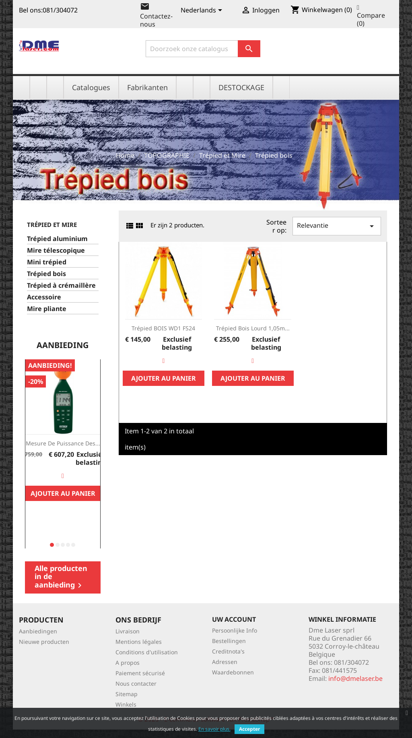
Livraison (127, 631)
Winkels (125, 704)
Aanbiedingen (38, 631)
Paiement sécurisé (140, 673)
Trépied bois (46, 274)
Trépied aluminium (57, 239)
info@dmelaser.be (355, 678)
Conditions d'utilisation (146, 652)
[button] (52, 545)
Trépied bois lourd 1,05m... (253, 328)
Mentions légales (138, 641)
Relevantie (337, 226)
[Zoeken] (203, 48)
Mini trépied (46, 262)
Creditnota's (228, 651)
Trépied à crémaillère (61, 285)
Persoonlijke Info (234, 630)
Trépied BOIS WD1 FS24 (163, 328)
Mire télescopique (56, 250)
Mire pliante (46, 309)
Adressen (224, 662)
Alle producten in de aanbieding (61, 576)
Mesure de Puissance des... (63, 443)
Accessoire (44, 297)
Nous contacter (136, 683)
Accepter (249, 729)
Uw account (234, 619)
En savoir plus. (214, 729)
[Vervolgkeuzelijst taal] (203, 11)
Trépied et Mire (52, 225)
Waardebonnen (233, 672)
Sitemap (126, 694)
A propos (127, 662)
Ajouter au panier (63, 493)
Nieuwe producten (44, 641)
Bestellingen (229, 641)
